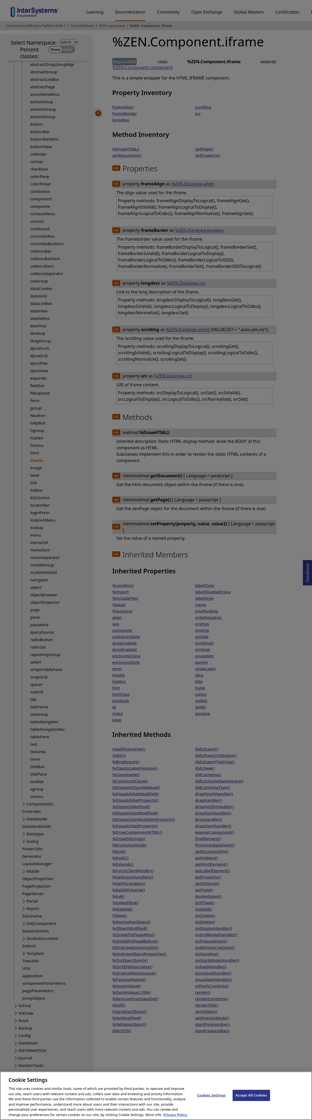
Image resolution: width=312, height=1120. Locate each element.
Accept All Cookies (251, 1100)
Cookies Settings (211, 1100)
